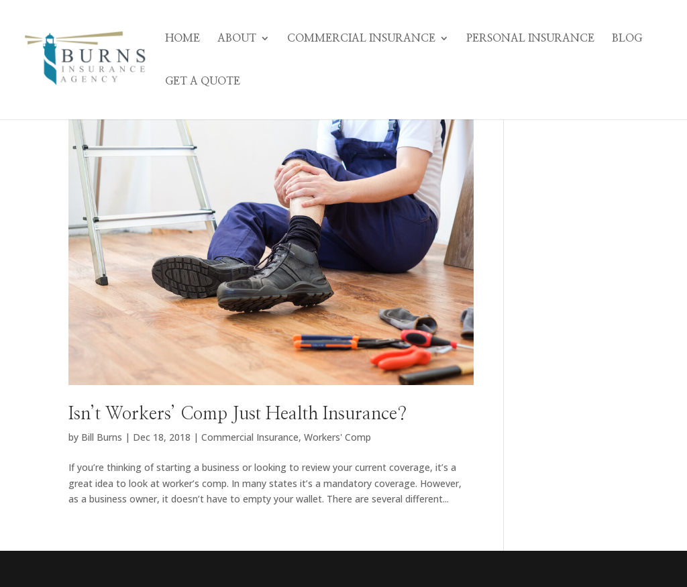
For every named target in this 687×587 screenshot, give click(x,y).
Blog (627, 39)
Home (182, 39)
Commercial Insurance (361, 39)
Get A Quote (202, 81)
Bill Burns (101, 437)
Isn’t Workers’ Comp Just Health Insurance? (237, 414)
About (236, 39)
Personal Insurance (530, 39)
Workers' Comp (337, 437)
